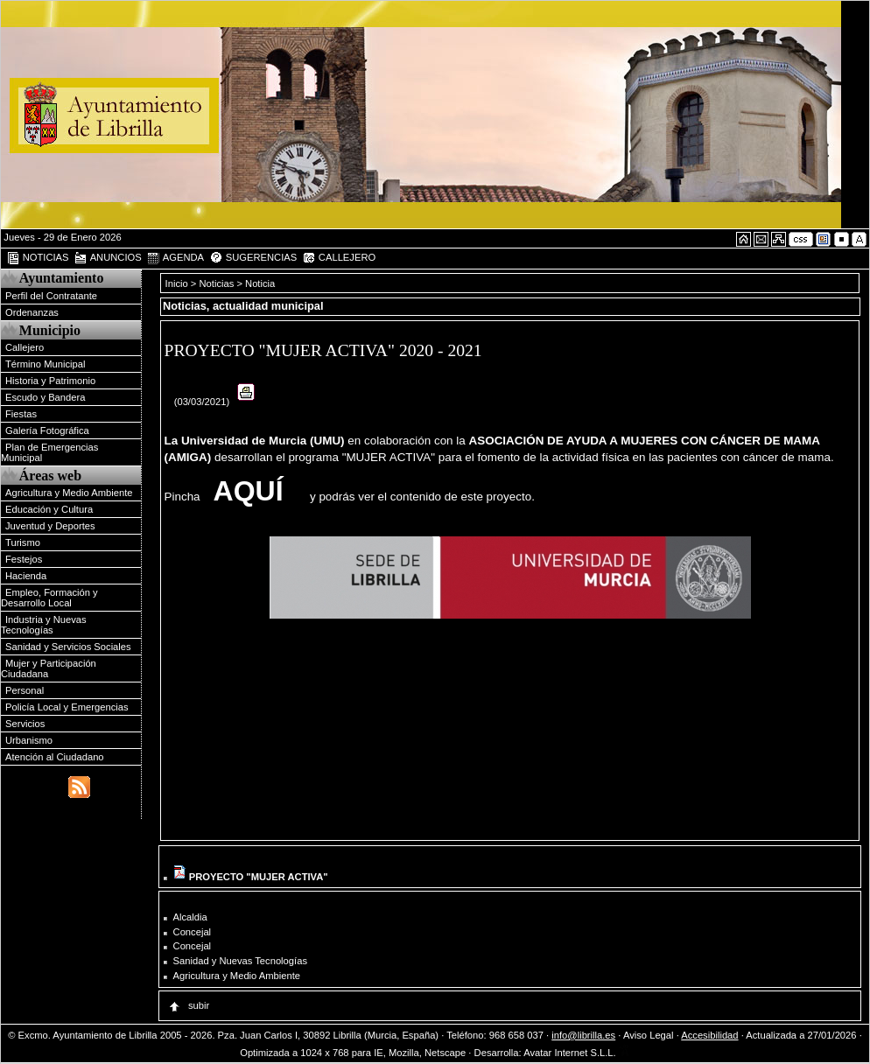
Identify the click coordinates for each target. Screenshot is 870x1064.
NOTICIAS (37, 258)
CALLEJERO (338, 258)
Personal (24, 690)
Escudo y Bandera (45, 397)
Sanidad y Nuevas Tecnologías (240, 961)
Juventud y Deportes (50, 526)
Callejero (24, 347)
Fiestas (21, 414)
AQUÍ (249, 491)
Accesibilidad (709, 1035)
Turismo (22, 542)
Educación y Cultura (49, 509)
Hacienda (25, 575)
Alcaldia (190, 917)
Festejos (23, 559)
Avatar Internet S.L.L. (576, 1052)
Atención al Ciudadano (54, 757)
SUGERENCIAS (253, 258)
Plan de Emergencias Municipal (49, 452)
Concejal (192, 932)
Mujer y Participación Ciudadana (48, 668)
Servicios (25, 723)
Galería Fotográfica (47, 430)
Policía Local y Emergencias (67, 707)
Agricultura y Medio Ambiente (69, 492)
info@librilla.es (583, 1035)
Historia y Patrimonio (50, 380)
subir (188, 1005)
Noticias (217, 283)
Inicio (178, 283)
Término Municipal (45, 364)
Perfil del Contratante (51, 295)
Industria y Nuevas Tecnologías (44, 624)
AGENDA (175, 258)
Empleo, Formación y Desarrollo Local (49, 597)
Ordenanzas (32, 312)
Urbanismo (29, 740)
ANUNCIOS (108, 258)
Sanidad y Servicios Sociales (68, 646)
